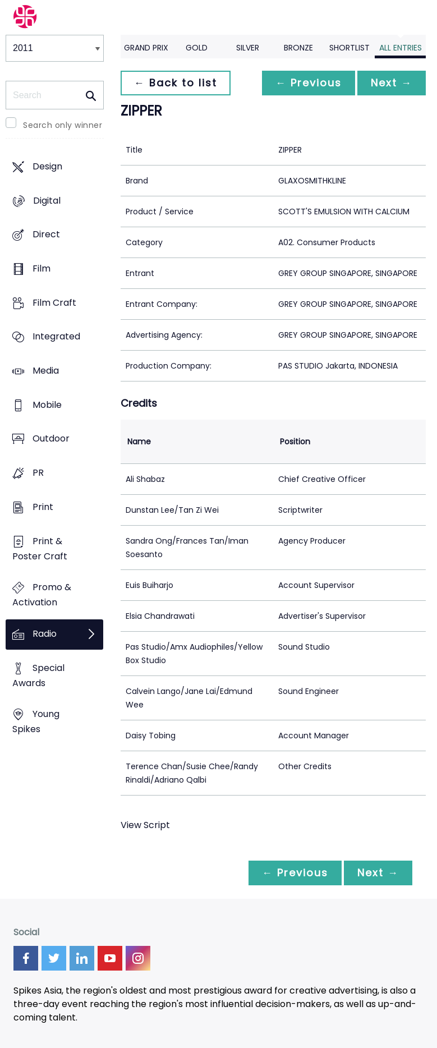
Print (43, 506)
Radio (45, 633)
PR (38, 473)
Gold (197, 47)
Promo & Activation (41, 595)
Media (46, 370)
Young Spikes (35, 722)
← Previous (308, 83)
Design (47, 166)
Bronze (298, 47)
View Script (145, 825)
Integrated (56, 336)
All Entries (400, 47)
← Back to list (175, 83)
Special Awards (38, 675)
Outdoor (51, 439)
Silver (247, 47)
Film (41, 268)
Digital (47, 200)
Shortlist (349, 47)
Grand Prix (146, 47)
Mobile (47, 404)
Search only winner (62, 125)
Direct (46, 234)
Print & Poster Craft (39, 549)
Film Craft (54, 302)
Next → (391, 83)
